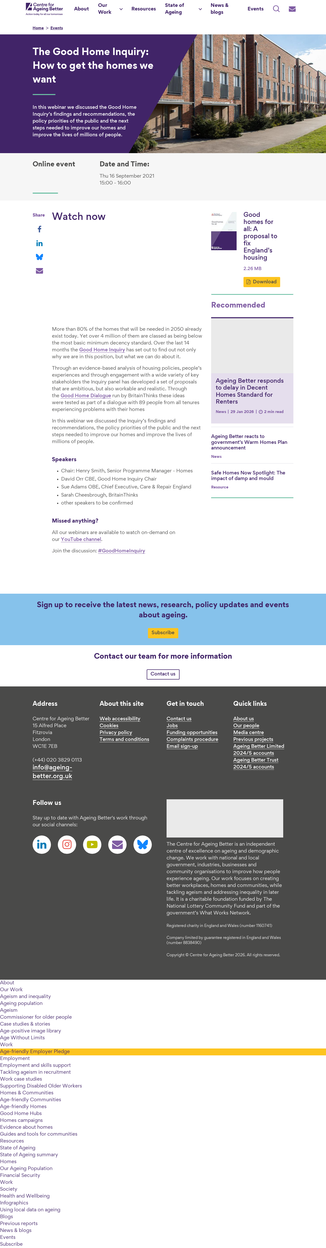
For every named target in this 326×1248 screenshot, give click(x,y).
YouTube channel (81, 539)
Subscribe (163, 633)
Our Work (11, 990)
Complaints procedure (192, 739)
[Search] (276, 9)
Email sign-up (182, 746)
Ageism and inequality (25, 996)
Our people (246, 726)
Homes (8, 1162)
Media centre (248, 733)
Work (6, 1045)
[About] (81, 9)
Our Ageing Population (26, 1168)
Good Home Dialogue (86, 396)
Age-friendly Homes (23, 1107)
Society (8, 1189)
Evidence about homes (26, 1127)
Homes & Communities (26, 1093)
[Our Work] (110, 9)
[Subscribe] (292, 9)
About (7, 983)
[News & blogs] (224, 9)
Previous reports (19, 1224)
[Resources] (143, 9)
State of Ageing (17, 1148)
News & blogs (16, 1230)
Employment (15, 1058)
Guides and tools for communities (38, 1134)
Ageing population (21, 1003)
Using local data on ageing (30, 1210)
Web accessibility (120, 719)
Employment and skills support (35, 1065)
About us (243, 719)
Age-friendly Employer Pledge (35, 1052)
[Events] (255, 9)
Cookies (109, 726)
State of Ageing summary (29, 1155)
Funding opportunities (192, 733)
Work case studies (21, 1079)
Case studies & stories (25, 1024)
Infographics (14, 1203)
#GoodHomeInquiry (121, 551)
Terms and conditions (124, 739)
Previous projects (253, 739)
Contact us (163, 674)
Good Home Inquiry (102, 350)
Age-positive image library (30, 1031)
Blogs (6, 1217)
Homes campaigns (21, 1120)
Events (56, 28)
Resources (12, 1141)
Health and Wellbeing (25, 1196)
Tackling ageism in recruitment (35, 1072)
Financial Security (20, 1175)
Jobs (172, 726)
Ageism (9, 1010)
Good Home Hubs (21, 1113)
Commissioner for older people (36, 1017)
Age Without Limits (22, 1038)
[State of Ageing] (183, 9)
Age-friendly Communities (30, 1100)
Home (38, 28)
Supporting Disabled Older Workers (41, 1086)
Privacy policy (116, 733)
